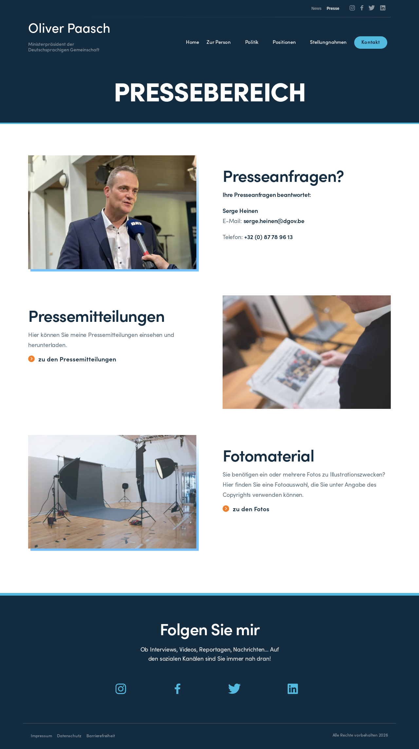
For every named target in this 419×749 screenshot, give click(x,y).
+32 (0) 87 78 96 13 (268, 237)
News (316, 8)
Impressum (41, 735)
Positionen (284, 41)
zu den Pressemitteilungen (72, 358)
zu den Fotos (246, 508)
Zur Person (219, 41)
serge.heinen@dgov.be (274, 221)
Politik (252, 41)
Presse (333, 8)
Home (192, 41)
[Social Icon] (352, 7)
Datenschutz (69, 735)
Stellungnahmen (328, 41)
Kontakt (370, 41)
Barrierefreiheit (100, 735)
